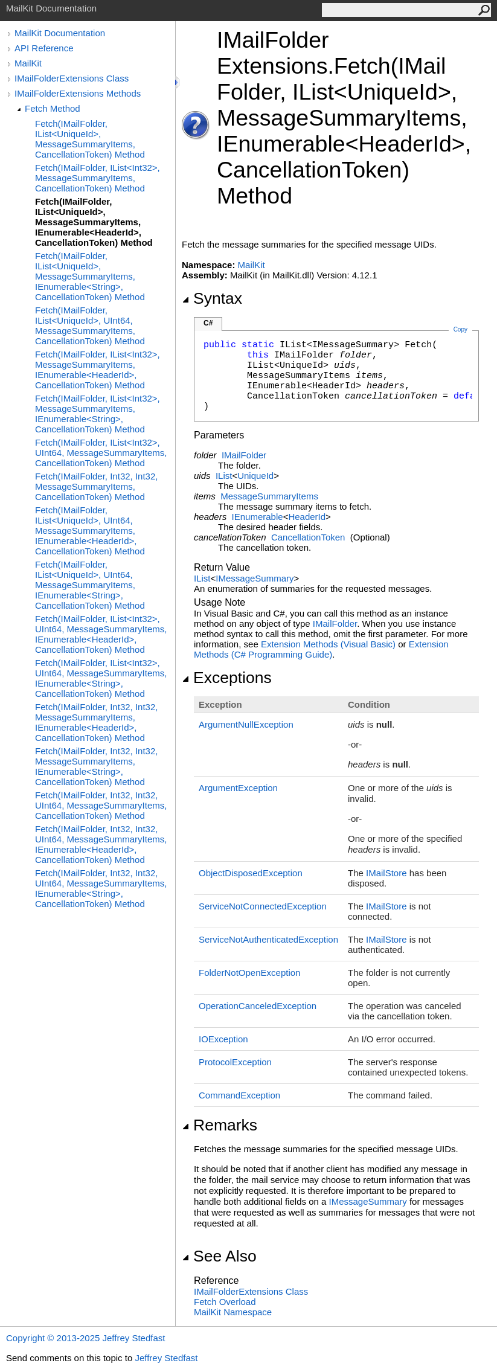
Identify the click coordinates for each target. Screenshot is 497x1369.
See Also (219, 1256)
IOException (223, 1039)
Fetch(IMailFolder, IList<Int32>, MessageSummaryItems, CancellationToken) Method (97, 177)
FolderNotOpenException (249, 972)
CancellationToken (308, 537)
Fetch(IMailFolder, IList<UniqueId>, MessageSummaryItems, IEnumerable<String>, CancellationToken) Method (90, 276)
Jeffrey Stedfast (166, 1358)
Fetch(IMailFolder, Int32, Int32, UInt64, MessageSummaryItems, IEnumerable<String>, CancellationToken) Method (101, 888)
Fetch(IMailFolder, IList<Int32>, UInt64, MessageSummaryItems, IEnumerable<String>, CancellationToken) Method (101, 678)
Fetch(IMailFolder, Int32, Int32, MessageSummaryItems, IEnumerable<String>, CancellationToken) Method (96, 766)
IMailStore (386, 873)
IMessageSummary (254, 578)
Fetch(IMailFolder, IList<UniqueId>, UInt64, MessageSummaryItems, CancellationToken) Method (90, 325)
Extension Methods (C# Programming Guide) (321, 649)
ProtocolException (235, 1062)
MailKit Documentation (59, 33)
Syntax (212, 298)
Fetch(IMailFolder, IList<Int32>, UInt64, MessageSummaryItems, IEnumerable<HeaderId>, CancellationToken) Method (101, 634)
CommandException (239, 1095)
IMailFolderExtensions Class (71, 78)
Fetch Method (52, 108)
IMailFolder (244, 455)
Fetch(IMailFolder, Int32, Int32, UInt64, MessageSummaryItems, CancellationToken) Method (101, 805)
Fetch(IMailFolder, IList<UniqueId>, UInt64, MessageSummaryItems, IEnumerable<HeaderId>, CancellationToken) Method (90, 530)
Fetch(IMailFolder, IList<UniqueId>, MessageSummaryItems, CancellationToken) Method (90, 138)
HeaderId (306, 516)
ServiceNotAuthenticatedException (268, 939)
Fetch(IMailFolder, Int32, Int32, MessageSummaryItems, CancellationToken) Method (96, 486)
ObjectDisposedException (251, 873)
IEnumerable (257, 516)
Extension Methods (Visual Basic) (328, 644)
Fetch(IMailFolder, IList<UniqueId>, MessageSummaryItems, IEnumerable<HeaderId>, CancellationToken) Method (94, 222)
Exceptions (227, 677)
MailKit (28, 63)
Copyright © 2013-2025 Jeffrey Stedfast (85, 1338)
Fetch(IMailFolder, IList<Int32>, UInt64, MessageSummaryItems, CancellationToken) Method (101, 452)
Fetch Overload (225, 1302)
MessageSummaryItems (269, 496)
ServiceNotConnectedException (263, 906)
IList (224, 475)
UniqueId (255, 475)
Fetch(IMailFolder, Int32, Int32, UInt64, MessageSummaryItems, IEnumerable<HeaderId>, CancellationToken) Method (101, 844)
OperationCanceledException (257, 1006)
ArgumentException (238, 788)
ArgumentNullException (246, 724)
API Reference (44, 48)
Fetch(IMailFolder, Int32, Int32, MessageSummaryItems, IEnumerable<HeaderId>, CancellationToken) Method (96, 722)
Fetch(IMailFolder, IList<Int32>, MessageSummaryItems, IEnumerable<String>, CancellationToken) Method (97, 413)
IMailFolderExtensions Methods (77, 93)
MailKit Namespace (233, 1312)
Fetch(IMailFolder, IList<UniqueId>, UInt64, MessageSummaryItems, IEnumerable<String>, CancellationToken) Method (90, 585)
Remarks (219, 1125)
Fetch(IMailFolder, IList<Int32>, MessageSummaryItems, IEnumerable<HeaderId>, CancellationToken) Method (97, 369)
